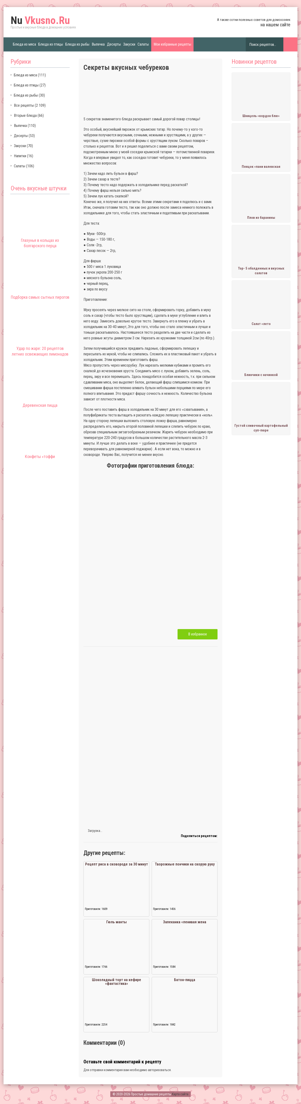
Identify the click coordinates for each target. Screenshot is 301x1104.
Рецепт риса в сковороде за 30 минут (116, 864)
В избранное (197, 634)
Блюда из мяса (24, 44)
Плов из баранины (261, 217)
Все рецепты (24, 105)
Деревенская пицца (40, 405)
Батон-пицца (184, 980)
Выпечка (98, 44)
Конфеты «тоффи (40, 456)
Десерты (114, 44)
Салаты (143, 44)
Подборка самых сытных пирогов (40, 297)
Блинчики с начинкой (261, 375)
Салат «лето (261, 324)
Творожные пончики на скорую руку (185, 864)
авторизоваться (159, 1070)
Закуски (129, 44)
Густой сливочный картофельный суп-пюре (261, 427)
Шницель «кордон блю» (261, 116)
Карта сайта (180, 1094)
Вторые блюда (25, 115)
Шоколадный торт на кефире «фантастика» (116, 982)
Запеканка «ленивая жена (184, 922)
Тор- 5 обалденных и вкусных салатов (261, 270)
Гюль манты (116, 922)
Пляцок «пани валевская (261, 166)
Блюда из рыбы (77, 44)
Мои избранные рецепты (172, 44)
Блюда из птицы (50, 44)
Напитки (20, 156)
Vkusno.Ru (40, 20)
